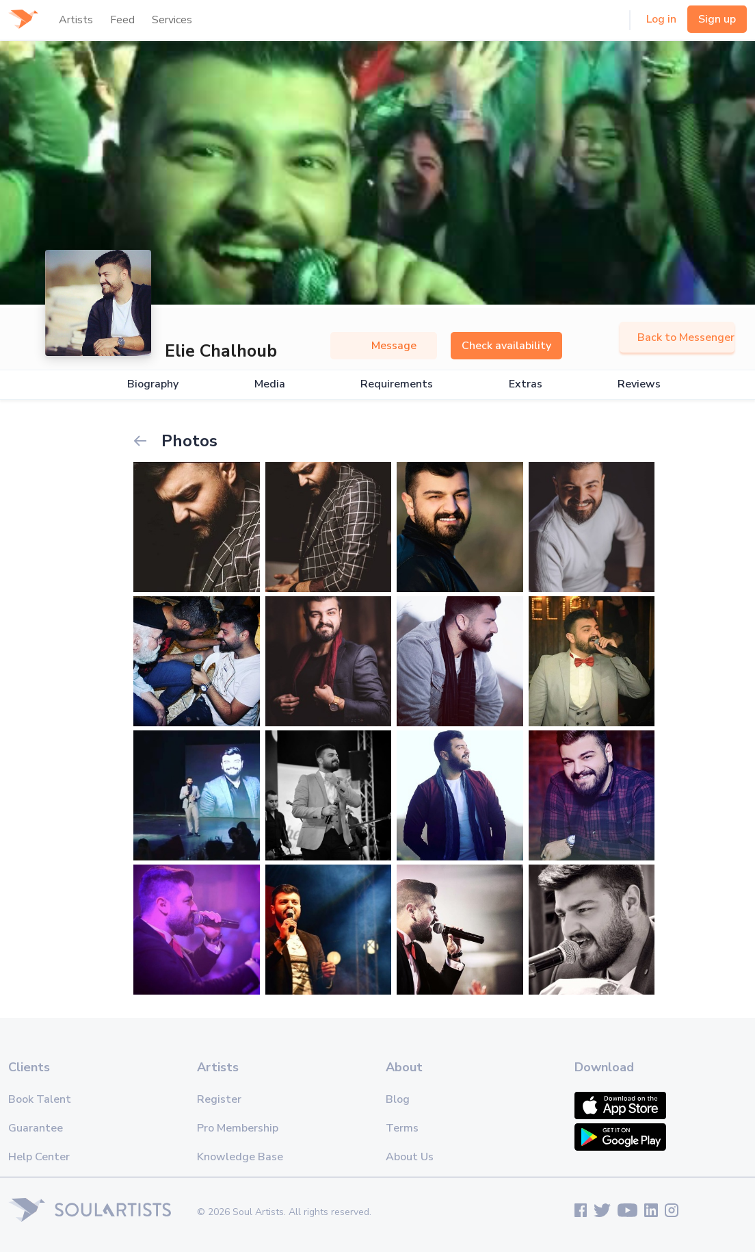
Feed (122, 19)
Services (172, 19)
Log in (661, 19)
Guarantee (35, 1128)
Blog (398, 1099)
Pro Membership (237, 1128)
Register (219, 1099)
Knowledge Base (240, 1157)
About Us (410, 1157)
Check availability (506, 345)
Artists (76, 19)
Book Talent (39, 1099)
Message (383, 345)
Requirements (396, 384)
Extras (525, 384)
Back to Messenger (677, 337)
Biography (152, 384)
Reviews (639, 384)
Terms (402, 1128)
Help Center (39, 1157)
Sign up (717, 19)
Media (269, 384)
